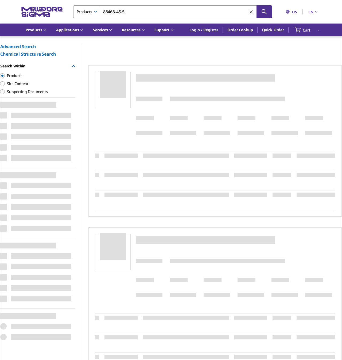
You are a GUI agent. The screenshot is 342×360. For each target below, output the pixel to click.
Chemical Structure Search (28, 54)
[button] (203, 30)
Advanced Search (18, 46)
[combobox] (172, 11)
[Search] (264, 11)
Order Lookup (240, 29)
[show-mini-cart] (307, 29)
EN (313, 11)
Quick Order (273, 29)
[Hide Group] (73, 66)
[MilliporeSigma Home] (42, 12)
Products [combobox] (84, 11)
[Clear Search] (251, 12)
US (291, 11)
